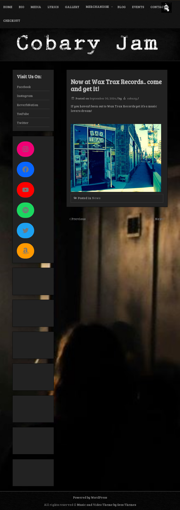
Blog (121, 7)
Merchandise (97, 7)
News (96, 198)
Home (7, 7)
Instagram (25, 96)
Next (159, 219)
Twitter (22, 123)
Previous (78, 219)
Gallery (72, 7)
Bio (21, 7)
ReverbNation (27, 105)
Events (138, 7)
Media (35, 7)
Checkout (11, 20)
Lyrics (52, 7)
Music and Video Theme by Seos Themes (106, 505)
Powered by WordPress (90, 497)
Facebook (24, 87)
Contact (157, 7)
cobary (132, 98)
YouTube (23, 114)
